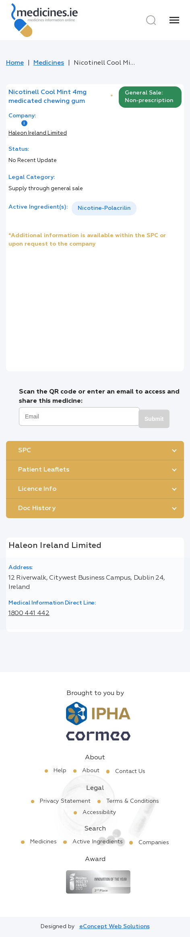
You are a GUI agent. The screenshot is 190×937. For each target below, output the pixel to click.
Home (15, 63)
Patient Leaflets (43, 470)
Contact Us (130, 771)
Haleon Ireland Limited (37, 133)
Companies (153, 842)
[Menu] (174, 20)
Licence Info (37, 489)
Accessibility (99, 812)
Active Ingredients (97, 842)
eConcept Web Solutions (114, 926)
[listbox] (104, 208)
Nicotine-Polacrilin (104, 208)
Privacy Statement (65, 801)
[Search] (151, 20)
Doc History (37, 508)
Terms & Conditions (132, 801)
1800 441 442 (29, 613)
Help (60, 770)
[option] (104, 208)
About (90, 770)
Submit (154, 419)
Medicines (48, 63)
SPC (24, 450)
